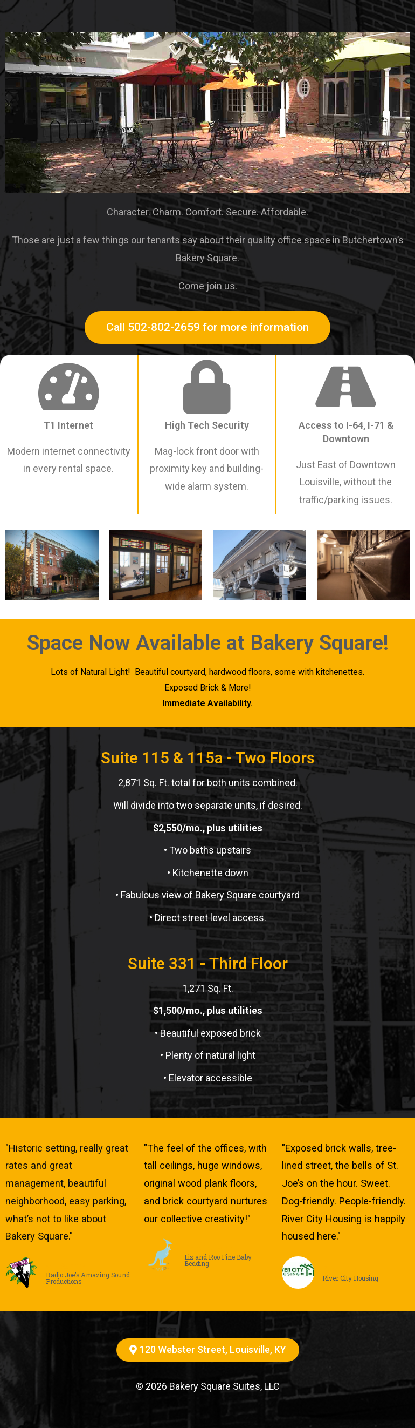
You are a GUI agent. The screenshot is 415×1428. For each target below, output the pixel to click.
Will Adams (66, 1266)
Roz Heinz (340, 1269)
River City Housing (350, 1278)
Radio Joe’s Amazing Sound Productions (88, 1278)
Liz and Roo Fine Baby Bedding (218, 1260)
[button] (207, 327)
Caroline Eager (210, 1248)
